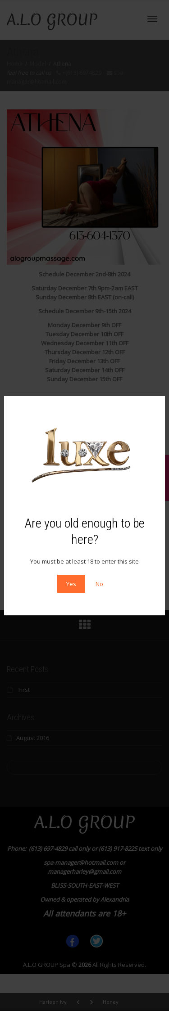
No (99, 584)
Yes (71, 584)
